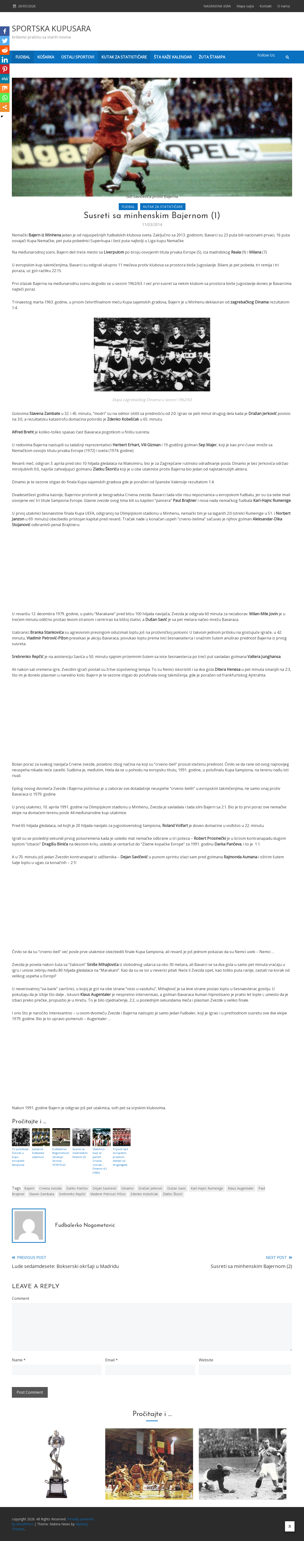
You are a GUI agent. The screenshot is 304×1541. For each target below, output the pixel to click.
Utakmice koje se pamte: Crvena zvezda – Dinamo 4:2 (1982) (100, 1160)
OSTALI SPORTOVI (77, 57)
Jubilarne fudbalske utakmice (38, 1153)
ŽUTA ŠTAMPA (212, 57)
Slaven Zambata (41, 1194)
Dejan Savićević (105, 1188)
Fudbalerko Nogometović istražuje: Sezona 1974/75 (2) (60, 1157)
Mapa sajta (245, 6)
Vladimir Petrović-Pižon (108, 1194)
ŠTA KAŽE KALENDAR (173, 57)
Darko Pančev (77, 1188)
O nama (283, 6)
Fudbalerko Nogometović (85, 1225)
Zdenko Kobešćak (144, 1194)
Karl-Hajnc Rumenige (207, 1188)
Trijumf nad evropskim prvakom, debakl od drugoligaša (120, 1157)
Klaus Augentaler (241, 1188)
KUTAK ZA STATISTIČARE (124, 57)
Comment (20, 1298)
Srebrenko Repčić (72, 1194)
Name (19, 1360)
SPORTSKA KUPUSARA (51, 28)
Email (111, 1360)
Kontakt (266, 6)
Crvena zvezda (50, 1188)
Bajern (29, 1188)
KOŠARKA (45, 57)
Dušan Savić (176, 1188)
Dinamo (127, 1188)
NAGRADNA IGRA (217, 6)
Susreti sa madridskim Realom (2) (80, 1153)
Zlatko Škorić (173, 1194)
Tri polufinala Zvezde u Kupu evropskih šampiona (20, 1157)
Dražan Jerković (150, 1188)
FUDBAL (22, 57)
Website (206, 1360)
